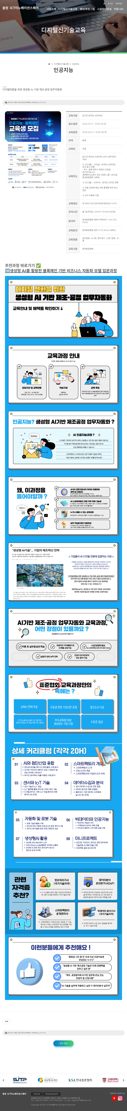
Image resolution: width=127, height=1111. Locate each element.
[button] (123, 1080)
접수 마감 (63, 1043)
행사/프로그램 (90, 8)
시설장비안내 (106, 8)
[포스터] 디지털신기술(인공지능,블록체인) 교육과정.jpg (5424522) (27, 102)
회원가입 (119, 3)
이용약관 (36, 1094)
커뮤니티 (119, 8)
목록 (6, 1021)
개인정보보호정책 (51, 1094)
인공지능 (74, 64)
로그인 (112, 3)
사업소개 (58, 8)
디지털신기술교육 (72, 8)
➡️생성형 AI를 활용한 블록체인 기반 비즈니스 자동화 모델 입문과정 (61, 270)
